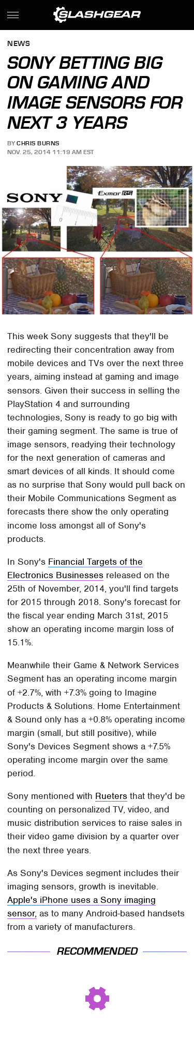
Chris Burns (38, 143)
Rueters (111, 796)
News (18, 44)
